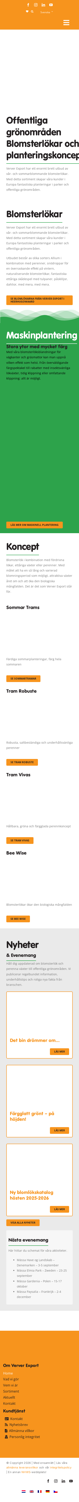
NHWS (25, 1472)
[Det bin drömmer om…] (39, 995)
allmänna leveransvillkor (22, 1467)
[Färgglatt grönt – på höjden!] (39, 1068)
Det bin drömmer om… (35, 1040)
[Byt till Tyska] (48, 1491)
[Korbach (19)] (39, 781)
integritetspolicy (60, 1467)
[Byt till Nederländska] (24, 1491)
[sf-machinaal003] (39, 477)
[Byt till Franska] (40, 1491)
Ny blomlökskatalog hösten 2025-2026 (31, 1195)
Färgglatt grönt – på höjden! (32, 1116)
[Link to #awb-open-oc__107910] (66, 22)
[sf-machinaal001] (39, 386)
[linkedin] (43, 4)
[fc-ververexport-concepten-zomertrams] (39, 614)
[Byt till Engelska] (32, 1491)
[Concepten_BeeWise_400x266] (39, 859)
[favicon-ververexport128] (62, 1321)
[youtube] (51, 4)
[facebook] (28, 4)
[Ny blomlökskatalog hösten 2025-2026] (39, 1147)
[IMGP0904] (39, 697)
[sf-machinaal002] (39, 432)
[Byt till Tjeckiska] (56, 1491)
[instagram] (35, 4)
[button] (32, 11)
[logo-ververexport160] (14, 21)
